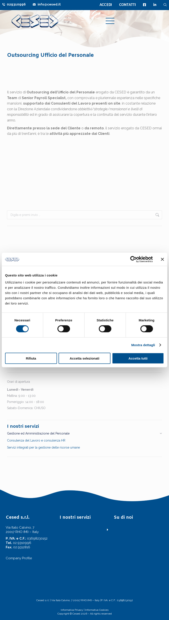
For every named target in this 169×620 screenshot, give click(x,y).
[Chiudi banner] (162, 259)
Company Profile (19, 558)
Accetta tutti (138, 358)
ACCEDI (105, 5)
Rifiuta (31, 358)
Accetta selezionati (84, 358)
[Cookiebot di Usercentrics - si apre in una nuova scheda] (133, 259)
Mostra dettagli (143, 345)
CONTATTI (127, 5)
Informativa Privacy (72, 609)
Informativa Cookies (96, 609)
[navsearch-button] (165, 4)
